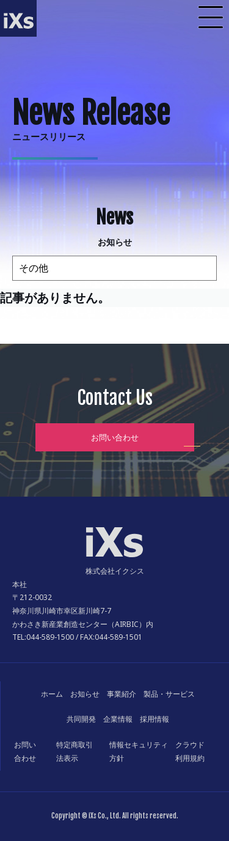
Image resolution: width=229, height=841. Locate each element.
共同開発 (81, 719)
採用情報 (154, 719)
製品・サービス (169, 694)
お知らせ (85, 694)
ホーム (52, 694)
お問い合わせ (115, 437)
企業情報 (118, 719)
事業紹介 (121, 694)
